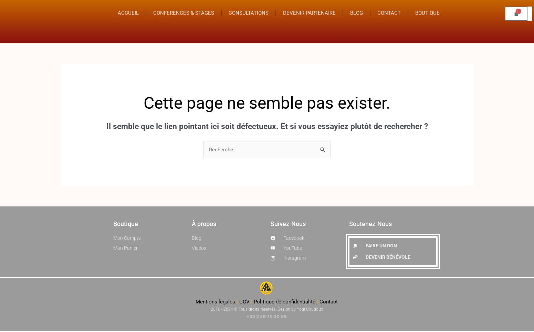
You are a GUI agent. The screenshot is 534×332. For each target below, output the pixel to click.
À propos (204, 224)
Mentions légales (215, 302)
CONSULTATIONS (249, 9)
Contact (329, 302)
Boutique (125, 224)
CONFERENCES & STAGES (183, 9)
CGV (244, 302)
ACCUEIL (128, 9)
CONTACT (389, 9)
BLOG (356, 9)
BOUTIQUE (427, 9)
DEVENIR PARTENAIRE (309, 9)
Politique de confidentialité (284, 302)
